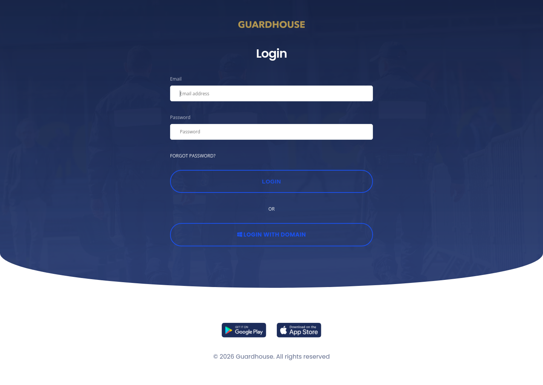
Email (176, 79)
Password (180, 118)
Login (271, 181)
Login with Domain (271, 234)
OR (271, 209)
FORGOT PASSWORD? (192, 156)
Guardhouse (254, 356)
